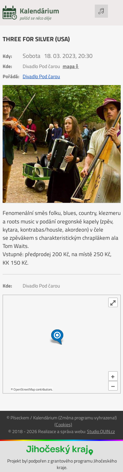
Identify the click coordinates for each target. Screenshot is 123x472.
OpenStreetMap (24, 389)
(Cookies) (63, 424)
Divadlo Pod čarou (41, 76)
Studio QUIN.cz (101, 431)
